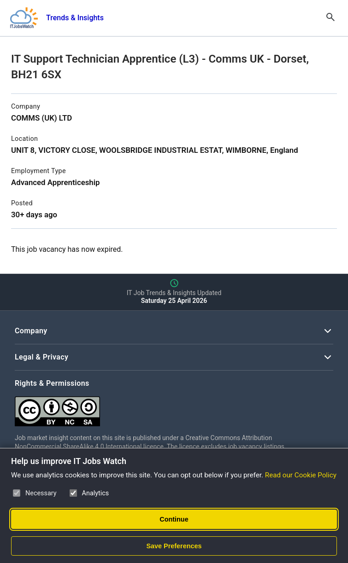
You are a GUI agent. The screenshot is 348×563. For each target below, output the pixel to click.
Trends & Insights (75, 17)
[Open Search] (330, 18)
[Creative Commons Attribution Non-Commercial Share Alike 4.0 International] (153, 407)
